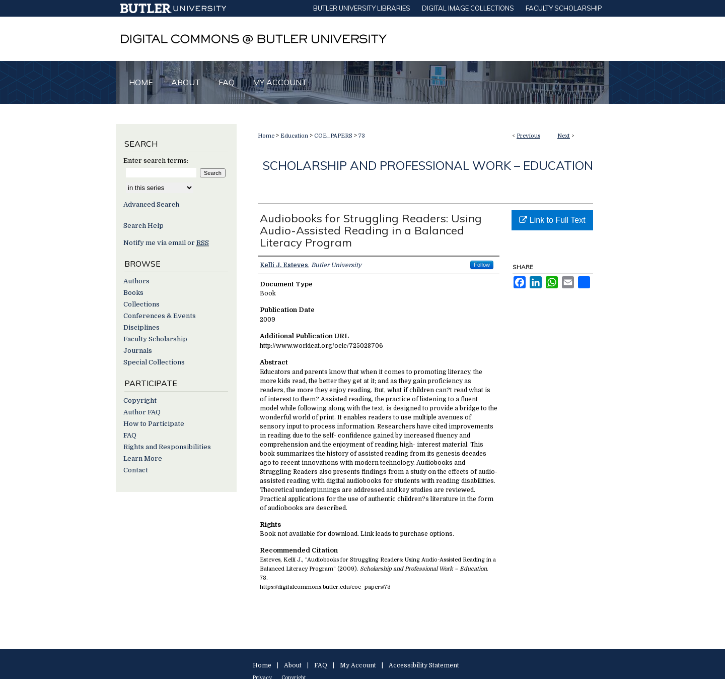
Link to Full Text (552, 220)
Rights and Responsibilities (167, 447)
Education (294, 136)
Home (266, 136)
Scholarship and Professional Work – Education (428, 165)
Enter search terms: (155, 160)
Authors (136, 281)
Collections (141, 304)
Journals (137, 350)
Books (133, 292)
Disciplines (141, 327)
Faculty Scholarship (155, 339)
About (293, 665)
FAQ (129, 435)
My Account (358, 665)
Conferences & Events (159, 316)
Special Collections (154, 362)
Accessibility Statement (424, 665)
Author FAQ (142, 412)
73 (361, 136)
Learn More (142, 458)
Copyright (140, 400)
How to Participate (153, 423)
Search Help (143, 225)
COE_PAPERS (333, 136)
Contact (135, 470)
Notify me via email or (166, 242)
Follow (482, 265)
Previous (528, 136)
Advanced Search (151, 204)
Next (563, 136)
